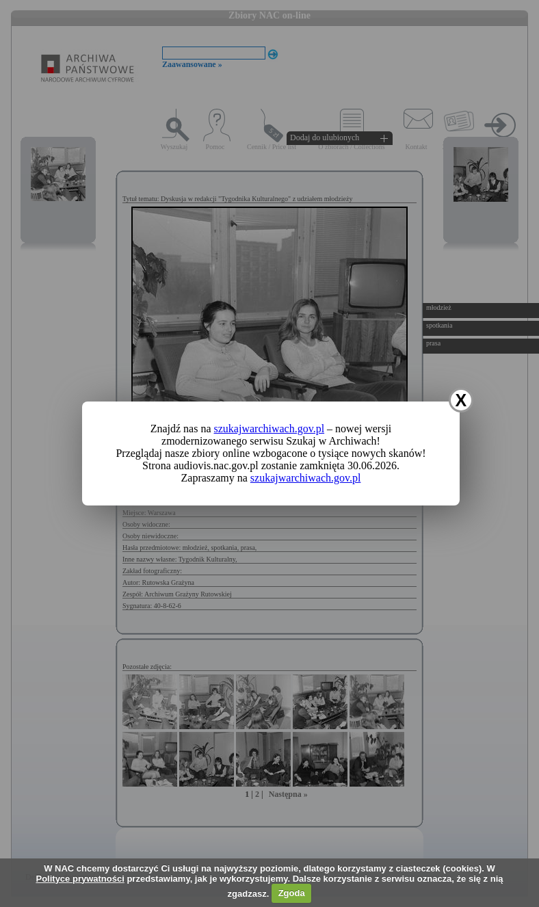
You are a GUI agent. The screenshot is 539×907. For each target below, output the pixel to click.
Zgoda (291, 893)
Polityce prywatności (80, 878)
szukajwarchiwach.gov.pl (269, 428)
